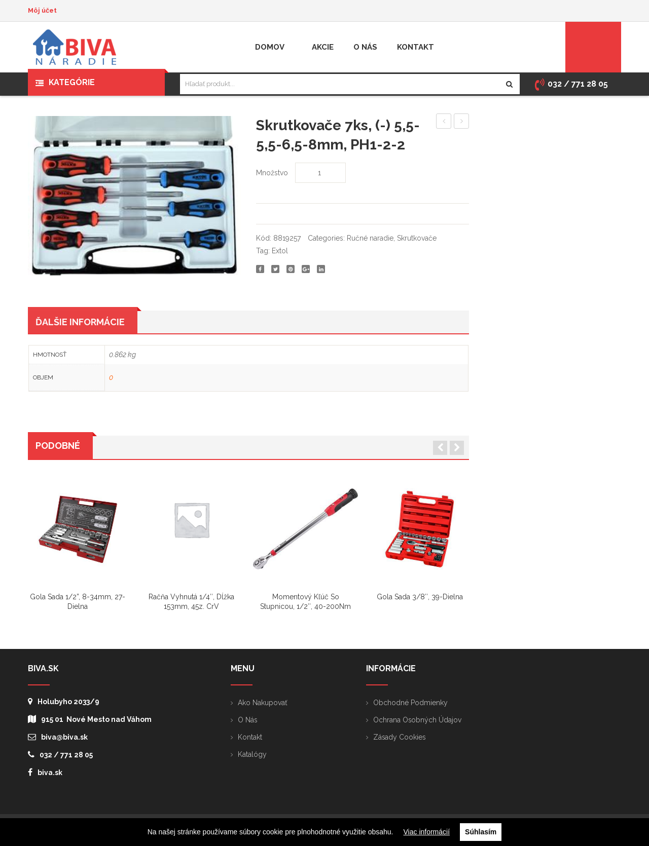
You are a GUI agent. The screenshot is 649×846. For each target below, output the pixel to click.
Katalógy (252, 754)
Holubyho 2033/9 (63, 701)
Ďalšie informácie (80, 322)
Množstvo (272, 173)
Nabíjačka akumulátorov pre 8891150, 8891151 (444, 123)
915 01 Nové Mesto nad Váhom (90, 719)
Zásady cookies (399, 737)
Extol (280, 251)
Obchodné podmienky (410, 703)
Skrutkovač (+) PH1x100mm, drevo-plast (461, 123)
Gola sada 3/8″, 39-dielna (420, 597)
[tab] (82, 322)
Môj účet (42, 10)
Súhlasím (480, 832)
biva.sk (45, 772)
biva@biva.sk (58, 737)
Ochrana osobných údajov (417, 720)
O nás (248, 720)
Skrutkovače (417, 238)
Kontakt (250, 737)
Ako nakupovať (262, 703)
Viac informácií (427, 832)
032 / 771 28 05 (60, 754)
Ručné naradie (370, 238)
